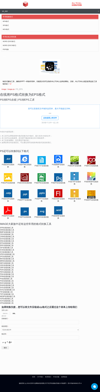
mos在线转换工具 (7, 259)
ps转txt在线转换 (42, 166)
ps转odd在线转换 (24, 183)
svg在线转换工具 (7, 287)
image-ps (11, 89)
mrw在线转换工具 (7, 261)
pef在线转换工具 (6, 272)
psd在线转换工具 (7, 281)
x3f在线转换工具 (6, 299)
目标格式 (5, 318)
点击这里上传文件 (50, 118)
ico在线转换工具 (6, 252)
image (4, 89)
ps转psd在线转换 (58, 183)
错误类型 (5, 326)
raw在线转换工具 (7, 285)
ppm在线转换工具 (7, 276)
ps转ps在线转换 (24, 217)
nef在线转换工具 (7, 263)
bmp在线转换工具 (7, 232)
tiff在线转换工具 (7, 294)
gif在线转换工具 (6, 248)
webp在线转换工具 (7, 296)
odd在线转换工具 (7, 265)
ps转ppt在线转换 (25, 200)
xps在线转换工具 (7, 303)
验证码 (4, 334)
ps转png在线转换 (41, 183)
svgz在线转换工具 (7, 290)
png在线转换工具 (7, 274)
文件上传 (5, 310)
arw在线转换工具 (7, 230)
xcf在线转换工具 (7, 301)
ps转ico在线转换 (91, 166)
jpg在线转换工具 (6, 256)
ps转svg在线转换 (41, 217)
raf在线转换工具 (7, 283)
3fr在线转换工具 (6, 228)
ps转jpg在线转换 (8, 183)
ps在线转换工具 (6, 279)
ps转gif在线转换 (74, 166)
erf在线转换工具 (7, 245)
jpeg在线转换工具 (7, 254)
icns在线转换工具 (7, 250)
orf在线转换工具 (7, 268)
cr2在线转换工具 (7, 234)
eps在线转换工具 (7, 243)
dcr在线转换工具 (7, 239)
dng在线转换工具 (7, 241)
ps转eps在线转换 (91, 200)
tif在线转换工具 (6, 292)
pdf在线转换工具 (7, 270)
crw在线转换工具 (7, 236)
